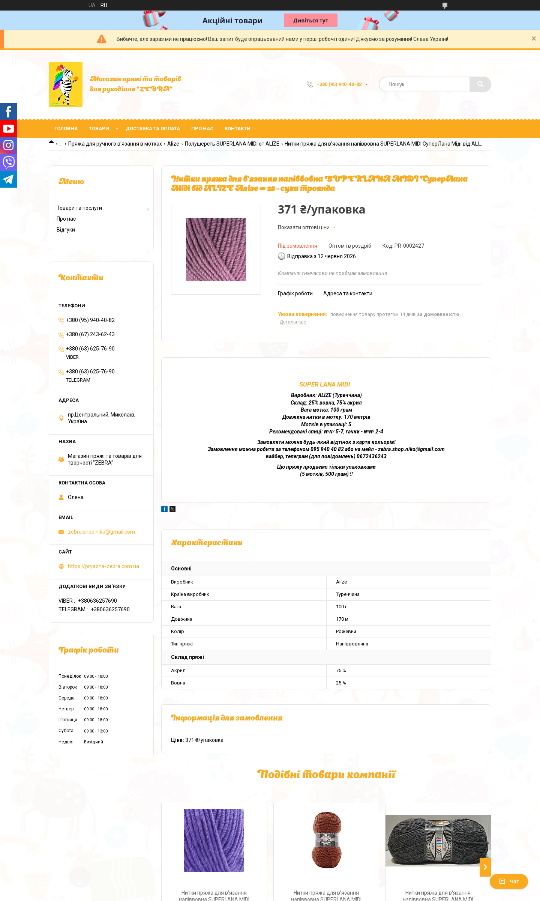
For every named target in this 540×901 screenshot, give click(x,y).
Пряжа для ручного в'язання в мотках (115, 144)
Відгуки (66, 230)
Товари (99, 128)
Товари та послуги (79, 208)
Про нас (202, 128)
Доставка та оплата (153, 128)
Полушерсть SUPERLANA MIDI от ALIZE (232, 144)
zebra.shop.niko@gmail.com (101, 532)
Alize (173, 144)
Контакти (237, 128)
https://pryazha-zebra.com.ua (103, 566)
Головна (66, 128)
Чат (509, 881)
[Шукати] (480, 84)
